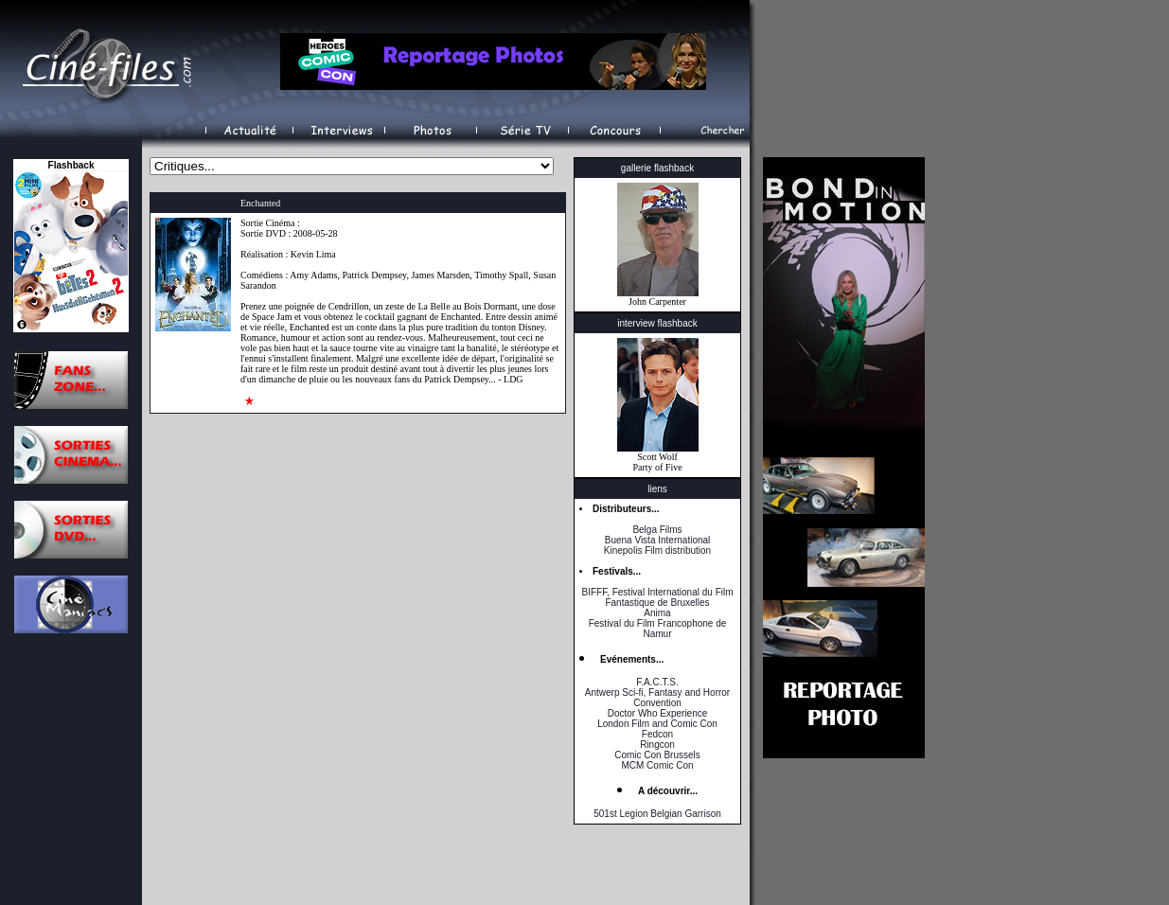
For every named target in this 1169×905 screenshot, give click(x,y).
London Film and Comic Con (657, 724)
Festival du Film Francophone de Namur (658, 628)
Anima (657, 613)
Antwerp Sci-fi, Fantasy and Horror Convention (657, 697)
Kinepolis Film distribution (657, 550)
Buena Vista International (658, 540)
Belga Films (657, 529)
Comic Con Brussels (657, 755)
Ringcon (657, 744)
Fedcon (657, 734)
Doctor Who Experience (658, 713)
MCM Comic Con (657, 765)
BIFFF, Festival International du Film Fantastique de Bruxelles (657, 597)
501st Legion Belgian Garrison (657, 813)
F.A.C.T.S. (657, 682)
